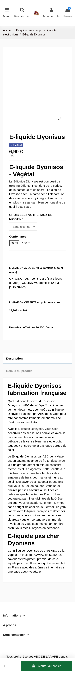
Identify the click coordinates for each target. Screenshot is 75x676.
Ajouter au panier (46, 666)
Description (14, 358)
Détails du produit (19, 371)
